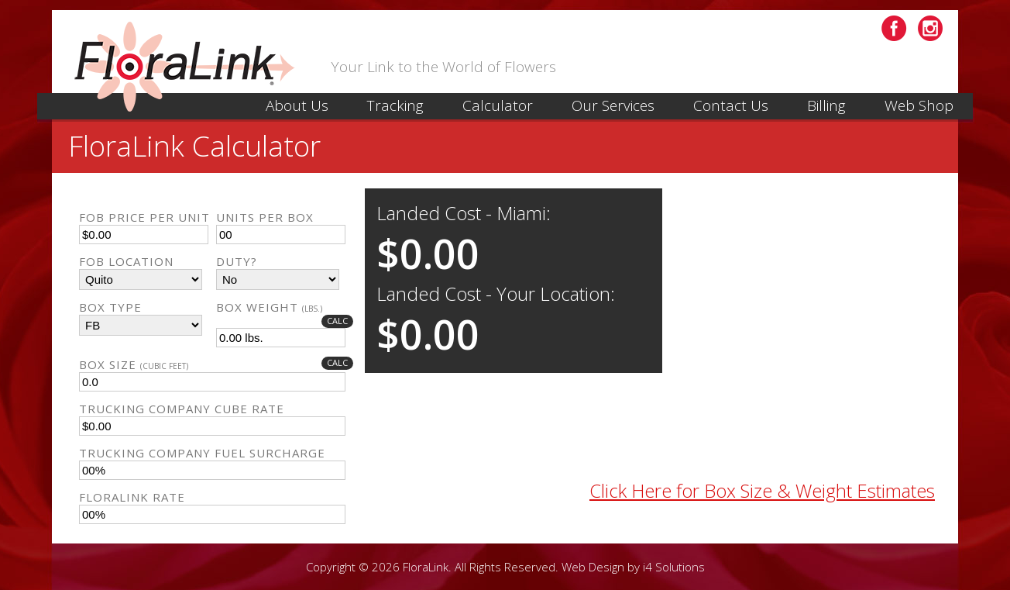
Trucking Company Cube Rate (181, 408)
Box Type (110, 307)
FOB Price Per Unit (144, 217)
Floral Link (188, 66)
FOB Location (126, 261)
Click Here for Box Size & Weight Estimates (762, 490)
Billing (826, 105)
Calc (337, 320)
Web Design (593, 566)
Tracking (395, 105)
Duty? (236, 261)
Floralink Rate (132, 497)
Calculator (497, 105)
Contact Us (730, 105)
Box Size (216, 364)
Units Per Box (265, 217)
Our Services (613, 105)
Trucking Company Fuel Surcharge (202, 453)
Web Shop (919, 105)
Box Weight (284, 307)
